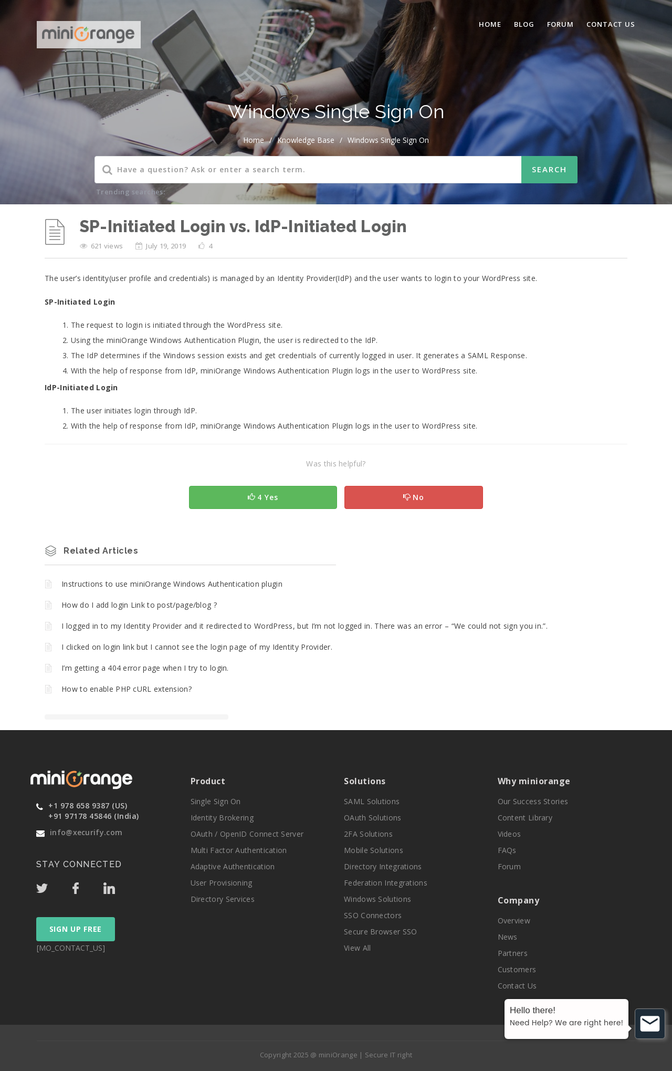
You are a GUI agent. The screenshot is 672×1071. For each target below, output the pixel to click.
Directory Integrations (383, 866)
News (508, 937)
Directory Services (223, 899)
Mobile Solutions (373, 850)
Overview (514, 921)
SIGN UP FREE (75, 929)
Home (490, 24)
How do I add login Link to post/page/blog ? (139, 605)
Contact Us (610, 24)
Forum (560, 24)
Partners (513, 953)
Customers (517, 969)
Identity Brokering (222, 818)
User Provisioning (222, 883)
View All (357, 948)
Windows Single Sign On (388, 140)
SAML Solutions (372, 801)
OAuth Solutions (373, 818)
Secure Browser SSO (380, 932)
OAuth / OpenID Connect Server (247, 834)
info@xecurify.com (86, 832)
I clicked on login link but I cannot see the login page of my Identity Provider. (196, 647)
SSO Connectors (373, 915)
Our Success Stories (533, 801)
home (253, 140)
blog (524, 24)
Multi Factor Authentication (239, 850)
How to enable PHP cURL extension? (126, 689)
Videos (509, 834)
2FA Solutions (368, 834)
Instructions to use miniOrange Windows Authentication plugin (171, 584)
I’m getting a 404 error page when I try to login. (145, 668)
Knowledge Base (305, 140)
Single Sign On (216, 801)
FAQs (507, 850)
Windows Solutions (377, 899)
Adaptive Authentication (233, 866)
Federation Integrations (385, 883)
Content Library (525, 818)
